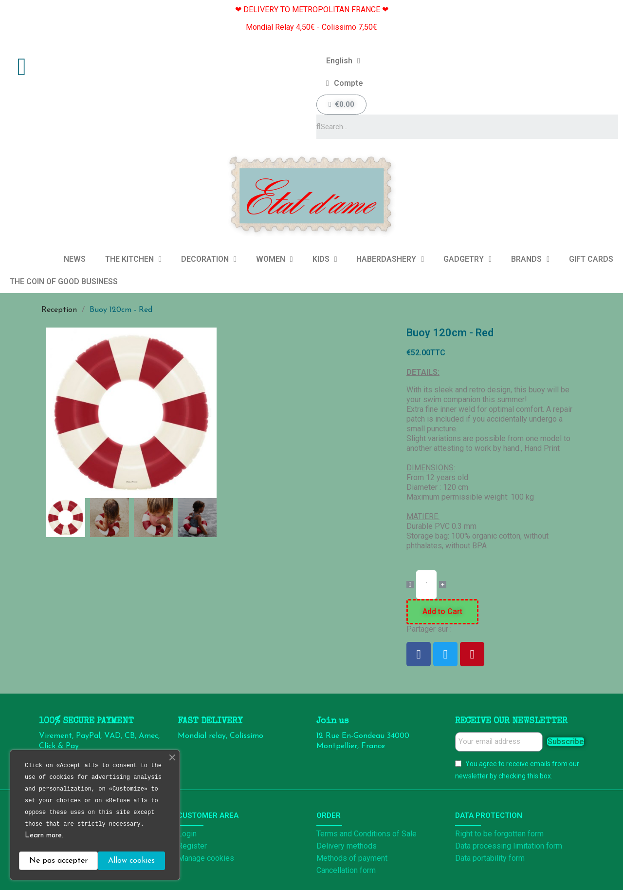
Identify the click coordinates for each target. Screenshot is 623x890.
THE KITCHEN (133, 259)
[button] (53, 412)
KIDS (324, 259)
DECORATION (209, 259)
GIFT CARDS (591, 259)
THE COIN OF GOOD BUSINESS (64, 281)
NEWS (75, 259)
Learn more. (44, 835)
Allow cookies (131, 861)
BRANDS (530, 259)
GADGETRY (467, 259)
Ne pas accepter (58, 861)
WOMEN (274, 259)
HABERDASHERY (390, 259)
